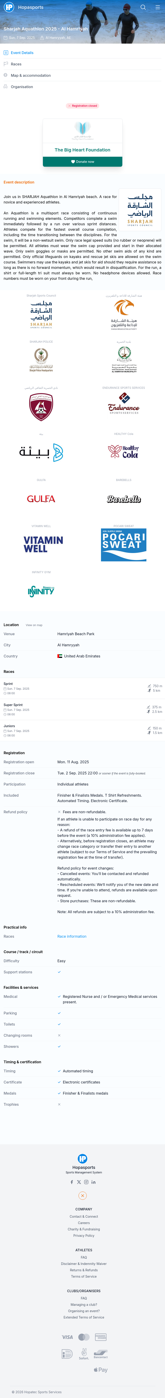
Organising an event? (84, 1311)
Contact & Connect (84, 1216)
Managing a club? (84, 1304)
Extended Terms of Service (84, 1317)
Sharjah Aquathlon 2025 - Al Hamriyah (46, 29)
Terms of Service (84, 1276)
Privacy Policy (83, 1235)
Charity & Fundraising (84, 1229)
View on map (34, 625)
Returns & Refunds (84, 1270)
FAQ (84, 1257)
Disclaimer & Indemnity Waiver (84, 1264)
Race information (71, 936)
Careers (84, 1223)
